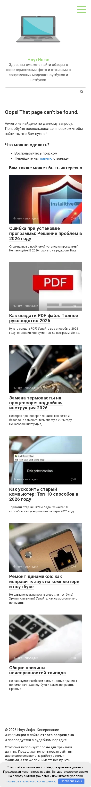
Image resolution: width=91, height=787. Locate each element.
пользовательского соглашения (31, 781)
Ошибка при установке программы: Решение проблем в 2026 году (45, 233)
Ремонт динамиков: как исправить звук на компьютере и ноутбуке (44, 581)
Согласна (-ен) (71, 781)
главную (45, 158)
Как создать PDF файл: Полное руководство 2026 (43, 318)
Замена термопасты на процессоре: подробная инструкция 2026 (36, 403)
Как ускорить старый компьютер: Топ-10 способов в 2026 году (43, 494)
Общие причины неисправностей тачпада (37, 670)
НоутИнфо (38, 59)
